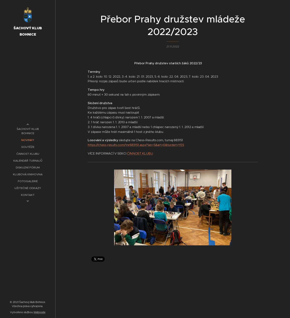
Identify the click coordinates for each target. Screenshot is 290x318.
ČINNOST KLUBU (140, 153)
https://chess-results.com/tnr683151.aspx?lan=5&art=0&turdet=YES (136, 145)
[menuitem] (27, 131)
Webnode (39, 312)
